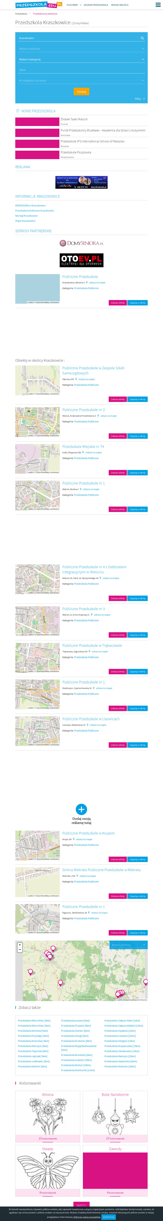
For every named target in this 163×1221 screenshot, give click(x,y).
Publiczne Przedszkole (80, 276)
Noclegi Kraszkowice (26, 215)
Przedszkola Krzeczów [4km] (33, 1040)
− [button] (20, 950)
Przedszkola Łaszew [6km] (75, 1020)
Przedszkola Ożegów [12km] (119, 1040)
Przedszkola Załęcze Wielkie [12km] (123, 1025)
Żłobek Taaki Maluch (74, 119)
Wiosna (48, 1094)
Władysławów (67, 157)
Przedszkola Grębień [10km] (76, 1060)
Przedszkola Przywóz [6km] (76, 1025)
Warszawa (65, 135)
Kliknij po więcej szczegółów (87, 1217)
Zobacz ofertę (117, 302)
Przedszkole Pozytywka (76, 152)
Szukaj (81, 91)
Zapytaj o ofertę (137, 302)
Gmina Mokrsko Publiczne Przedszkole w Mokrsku (101, 869)
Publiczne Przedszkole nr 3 (83, 608)
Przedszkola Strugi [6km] (75, 1035)
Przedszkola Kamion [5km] (32, 1066)
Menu (158, 5)
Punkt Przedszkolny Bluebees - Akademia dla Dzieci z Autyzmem (103, 130)
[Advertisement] (81, 333)
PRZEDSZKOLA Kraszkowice (30, 205)
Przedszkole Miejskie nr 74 (83, 446)
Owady (47, 1148)
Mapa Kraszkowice (25, 220)
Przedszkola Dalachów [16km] (120, 1061)
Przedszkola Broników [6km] (76, 1054)
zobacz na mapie (97, 282)
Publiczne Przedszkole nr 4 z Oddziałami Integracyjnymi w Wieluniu (94, 569)
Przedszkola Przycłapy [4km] (33, 1035)
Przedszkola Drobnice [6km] (76, 1040)
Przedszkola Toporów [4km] (33, 1051)
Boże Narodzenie (115, 1094)
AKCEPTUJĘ (108, 1217)
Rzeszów (65, 146)
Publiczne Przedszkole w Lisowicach (91, 718)
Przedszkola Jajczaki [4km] (32, 1056)
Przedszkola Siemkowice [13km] (122, 1051)
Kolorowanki (30, 1083)
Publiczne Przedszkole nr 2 (83, 409)
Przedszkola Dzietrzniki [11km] (78, 1070)
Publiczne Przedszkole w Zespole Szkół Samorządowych (93, 370)
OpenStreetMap (42, 302)
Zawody (115, 1148)
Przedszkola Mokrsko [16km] (120, 1066)
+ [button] (20, 945)
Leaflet (30, 302)
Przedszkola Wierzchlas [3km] (34, 1020)
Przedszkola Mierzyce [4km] (33, 1046)
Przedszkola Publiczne (86, 288)
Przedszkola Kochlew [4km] (33, 1030)
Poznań (64, 124)
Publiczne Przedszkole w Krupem (88, 833)
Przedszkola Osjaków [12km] (120, 1030)
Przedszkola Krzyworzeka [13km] (122, 1046)
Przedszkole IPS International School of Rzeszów (92, 141)
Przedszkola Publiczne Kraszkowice (34, 210)
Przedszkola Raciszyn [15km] (120, 1056)
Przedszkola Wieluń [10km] (76, 1065)
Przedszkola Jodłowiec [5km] (34, 1061)
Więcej (81, 1205)
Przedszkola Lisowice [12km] (120, 1035)
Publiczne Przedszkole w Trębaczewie (92, 645)
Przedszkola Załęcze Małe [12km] (122, 1020)
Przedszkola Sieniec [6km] (75, 1030)
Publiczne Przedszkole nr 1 (83, 483)
